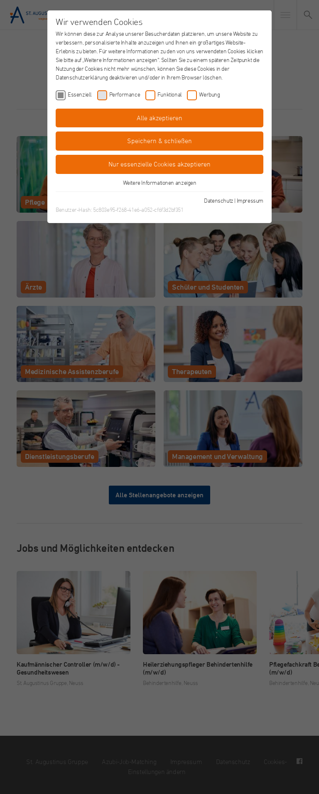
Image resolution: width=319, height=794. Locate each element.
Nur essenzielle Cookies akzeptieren (159, 164)
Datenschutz (218, 200)
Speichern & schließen (159, 140)
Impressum (250, 200)
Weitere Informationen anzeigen (159, 182)
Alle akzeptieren (159, 118)
